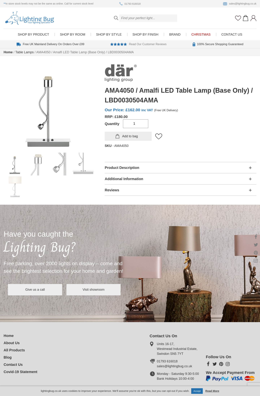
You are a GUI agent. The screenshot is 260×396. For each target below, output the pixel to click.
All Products (14, 350)
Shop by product (33, 34)
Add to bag (130, 136)
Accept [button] (197, 391)
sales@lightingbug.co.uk (239, 3)
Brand (175, 34)
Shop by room (72, 34)
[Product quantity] (135, 123)
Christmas (201, 34)
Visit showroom (94, 289)
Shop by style (109, 34)
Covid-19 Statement (20, 372)
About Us (12, 343)
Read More (212, 390)
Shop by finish (145, 34)
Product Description (122, 168)
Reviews (112, 190)
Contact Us (231, 34)
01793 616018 (130, 3)
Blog (8, 357)
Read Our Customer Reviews (138, 44)
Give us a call (35, 289)
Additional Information (124, 179)
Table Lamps (24, 52)
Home (8, 52)
